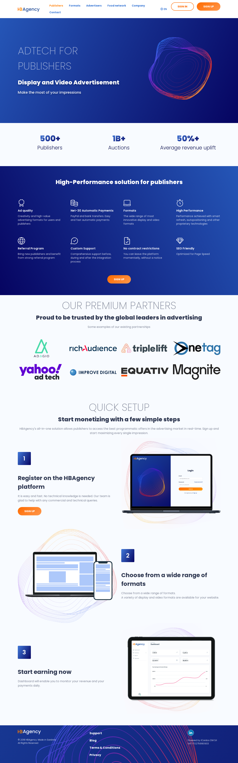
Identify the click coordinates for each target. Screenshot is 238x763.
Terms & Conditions (104, 748)
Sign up (208, 6)
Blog (93, 740)
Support (95, 733)
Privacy (95, 755)
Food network (116, 5)
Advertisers (94, 5)
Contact (55, 12)
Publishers (56, 5)
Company (138, 5)
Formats (74, 5)
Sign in (182, 6)
